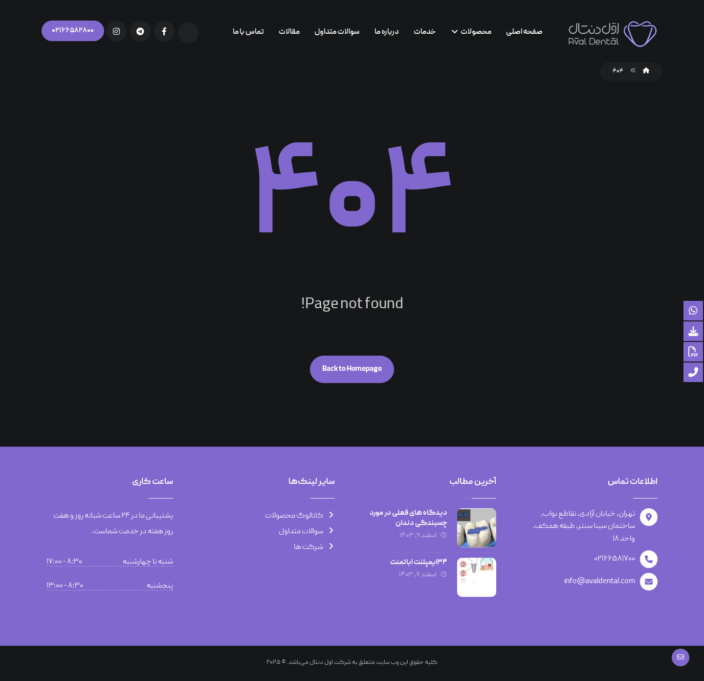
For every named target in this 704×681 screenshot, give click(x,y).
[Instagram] (116, 31)
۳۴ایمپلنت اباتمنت (418, 562)
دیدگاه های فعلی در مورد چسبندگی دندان (408, 518)
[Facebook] (164, 31)
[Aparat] (188, 33)
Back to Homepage (352, 369)
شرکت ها (314, 547)
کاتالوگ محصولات (300, 516)
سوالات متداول (307, 531)
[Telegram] (140, 31)
